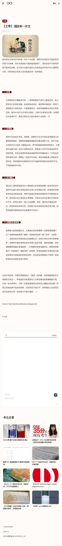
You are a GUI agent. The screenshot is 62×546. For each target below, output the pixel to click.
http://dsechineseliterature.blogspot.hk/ (23, 304)
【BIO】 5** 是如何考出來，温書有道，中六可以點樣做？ (15, 485)
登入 (54, 3)
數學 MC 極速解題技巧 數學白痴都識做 (16, 463)
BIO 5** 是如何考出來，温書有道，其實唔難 (44, 463)
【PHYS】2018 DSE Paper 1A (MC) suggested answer (44, 485)
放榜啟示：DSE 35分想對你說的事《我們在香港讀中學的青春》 (44, 441)
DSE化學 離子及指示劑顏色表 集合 (15, 440)
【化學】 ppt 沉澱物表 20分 (42, 506)
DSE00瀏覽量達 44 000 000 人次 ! (14, 536)
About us (6, 531)
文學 (5, 317)
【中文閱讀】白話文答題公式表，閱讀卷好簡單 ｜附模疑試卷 (16, 507)
